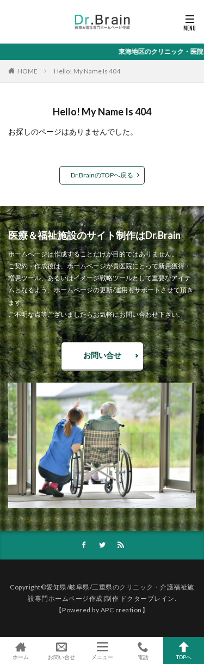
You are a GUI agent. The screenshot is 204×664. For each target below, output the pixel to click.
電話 (142, 650)
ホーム (20, 650)
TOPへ (183, 650)
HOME (27, 71)
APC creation (121, 610)
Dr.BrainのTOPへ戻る (102, 175)
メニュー (102, 650)
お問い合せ (102, 355)
